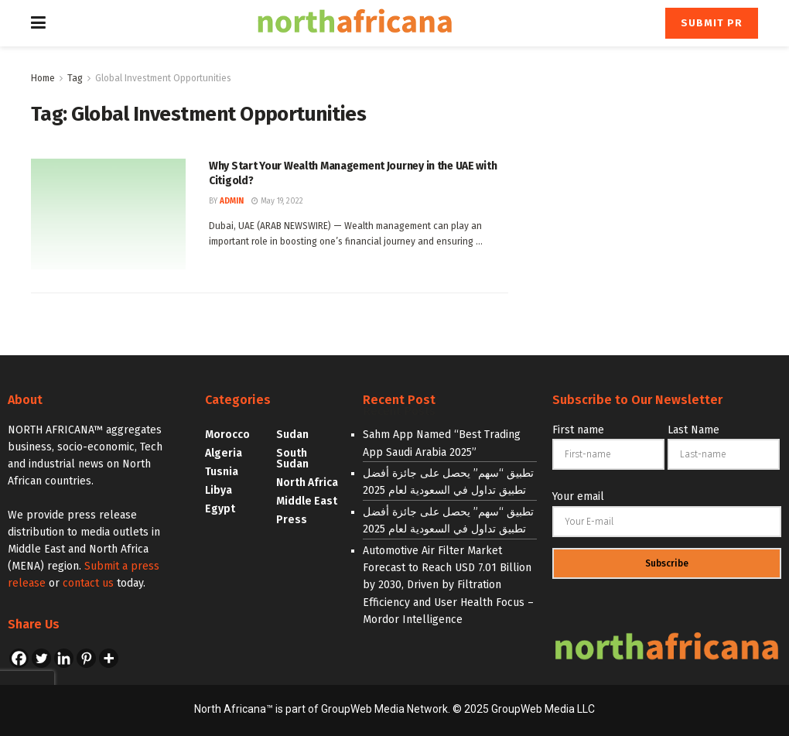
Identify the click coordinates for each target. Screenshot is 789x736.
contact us (88, 583)
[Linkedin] (63, 658)
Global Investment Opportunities (163, 78)
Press (291, 519)
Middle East (306, 501)
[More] (108, 658)
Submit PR (712, 23)
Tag (75, 78)
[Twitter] (41, 658)
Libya (218, 490)
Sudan (292, 434)
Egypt (220, 508)
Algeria (223, 453)
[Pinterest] (86, 658)
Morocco (227, 434)
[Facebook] (19, 658)
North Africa (307, 482)
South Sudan (292, 459)
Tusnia (221, 471)
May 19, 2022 (277, 201)
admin (232, 201)
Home (43, 78)
